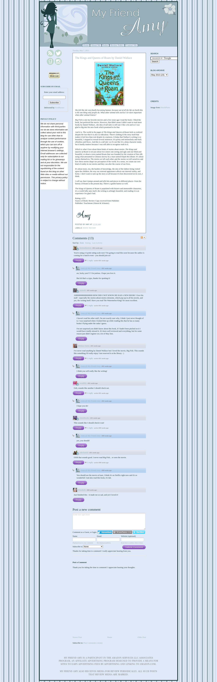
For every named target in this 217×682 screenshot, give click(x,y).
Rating (88, 243)
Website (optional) (128, 536)
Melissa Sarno (83, 346)
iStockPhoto (165, 107)
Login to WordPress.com (122, 532)
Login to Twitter (139, 532)
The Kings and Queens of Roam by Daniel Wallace (103, 57)
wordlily (83, 383)
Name (75, 536)
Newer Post (77, 637)
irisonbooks (84, 418)
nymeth (83, 290)
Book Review (89, 228)
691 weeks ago (98, 248)
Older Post (142, 637)
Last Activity (97, 243)
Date (82, 243)
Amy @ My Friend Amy (90, 268)
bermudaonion (85, 248)
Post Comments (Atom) (93, 643)
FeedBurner (59, 107)
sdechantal (84, 452)
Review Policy (116, 45)
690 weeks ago (107, 436)
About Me (96, 45)
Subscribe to (88, 546)
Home (86, 45)
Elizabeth (82, 490)
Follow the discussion (143, 237)
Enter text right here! (109, 521)
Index (105, 45)
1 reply (90, 260)
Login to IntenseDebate (105, 532)
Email (99, 536)
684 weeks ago (92, 490)
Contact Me (131, 45)
